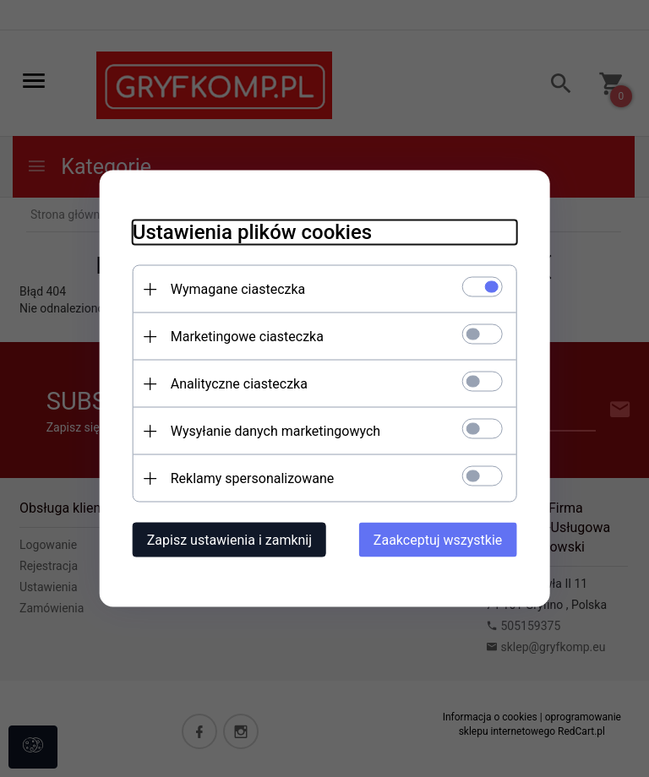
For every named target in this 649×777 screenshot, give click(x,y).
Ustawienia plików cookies (249, 232)
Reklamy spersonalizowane (249, 478)
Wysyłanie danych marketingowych (273, 431)
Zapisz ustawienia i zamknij (227, 540)
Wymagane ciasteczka (235, 289)
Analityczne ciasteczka (236, 384)
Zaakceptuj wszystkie (440, 540)
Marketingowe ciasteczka (244, 337)
